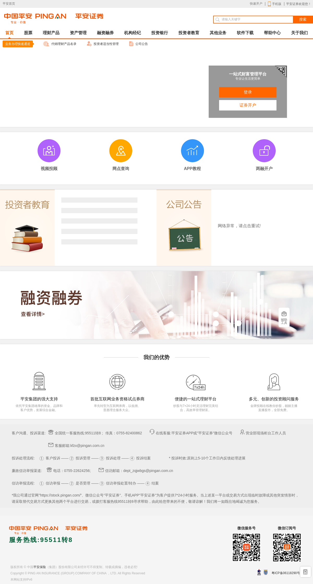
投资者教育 (188, 33)
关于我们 (299, 33)
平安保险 (39, 567)
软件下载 (245, 33)
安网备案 (265, 572)
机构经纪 (132, 33)
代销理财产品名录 (59, 43)
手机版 (274, 4)
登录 (248, 92)
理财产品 (51, 33)
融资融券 (105, 33)
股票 (28, 33)
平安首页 (9, 3)
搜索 (302, 19)
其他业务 (218, 33)
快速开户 (256, 3)
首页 (9, 34)
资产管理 (78, 33)
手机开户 (305, 571)
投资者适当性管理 (103, 43)
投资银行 (159, 33)
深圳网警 (259, 572)
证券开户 (247, 105)
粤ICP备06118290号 (286, 573)
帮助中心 (272, 33)
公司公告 (138, 43)
